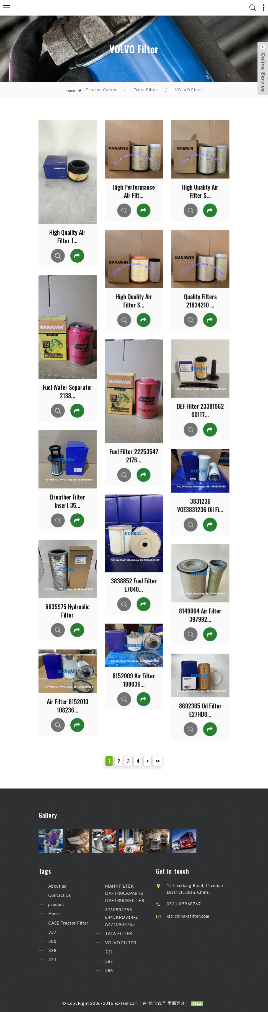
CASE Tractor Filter (78, 922)
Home (70, 90)
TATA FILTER (127, 933)
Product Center (101, 89)
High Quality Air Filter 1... (67, 236)
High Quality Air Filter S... (200, 191)
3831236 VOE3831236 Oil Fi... (200, 505)
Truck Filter (145, 89)
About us (67, 885)
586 (118, 970)
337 (62, 932)
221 (118, 952)
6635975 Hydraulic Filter (67, 610)
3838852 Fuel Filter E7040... (134, 584)
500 (62, 941)
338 (62, 950)
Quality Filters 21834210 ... (200, 300)
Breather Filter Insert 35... (67, 500)
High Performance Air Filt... (133, 191)
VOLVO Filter (189, 89)
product (65, 904)
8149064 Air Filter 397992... (200, 614)
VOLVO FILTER (130, 942)
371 (62, 959)
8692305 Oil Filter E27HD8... (200, 709)
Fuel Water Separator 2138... (67, 391)
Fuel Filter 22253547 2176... (133, 455)
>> (158, 761)
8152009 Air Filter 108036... (133, 679)
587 (118, 961)
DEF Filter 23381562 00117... (200, 410)
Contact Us (69, 895)
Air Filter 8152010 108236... (67, 705)
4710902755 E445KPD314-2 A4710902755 (130, 917)
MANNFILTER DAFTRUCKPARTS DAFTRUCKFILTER (134, 893)
